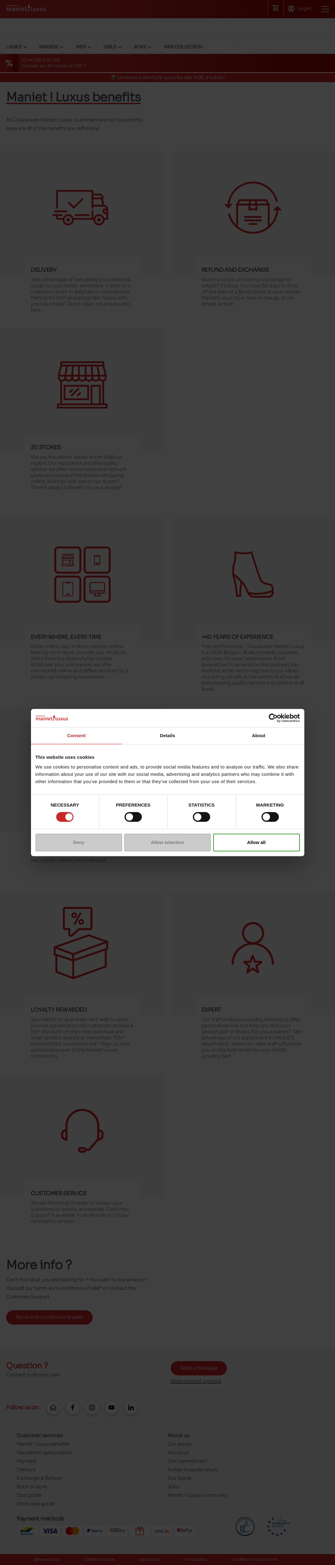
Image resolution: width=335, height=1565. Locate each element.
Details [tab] (167, 735)
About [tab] (258, 735)
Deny (78, 842)
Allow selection (167, 842)
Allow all (256, 842)
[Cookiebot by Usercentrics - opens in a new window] (273, 718)
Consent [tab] (76, 735)
